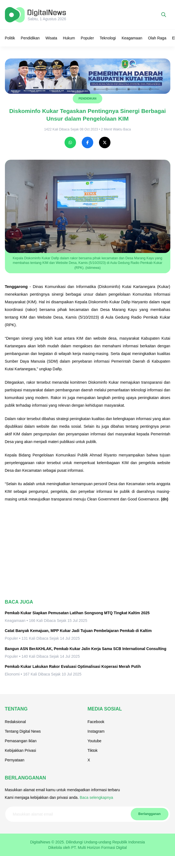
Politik (10, 38)
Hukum (69, 38)
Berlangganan (149, 814)
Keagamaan (132, 38)
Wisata (51, 38)
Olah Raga (157, 38)
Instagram (96, 731)
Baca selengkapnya (96, 797)
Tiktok (93, 750)
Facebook (96, 722)
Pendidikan (30, 38)
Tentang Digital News (23, 731)
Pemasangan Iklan (21, 741)
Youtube (94, 741)
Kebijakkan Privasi (20, 750)
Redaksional (15, 722)
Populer (87, 38)
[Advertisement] (87, 551)
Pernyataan (15, 760)
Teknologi (108, 38)
